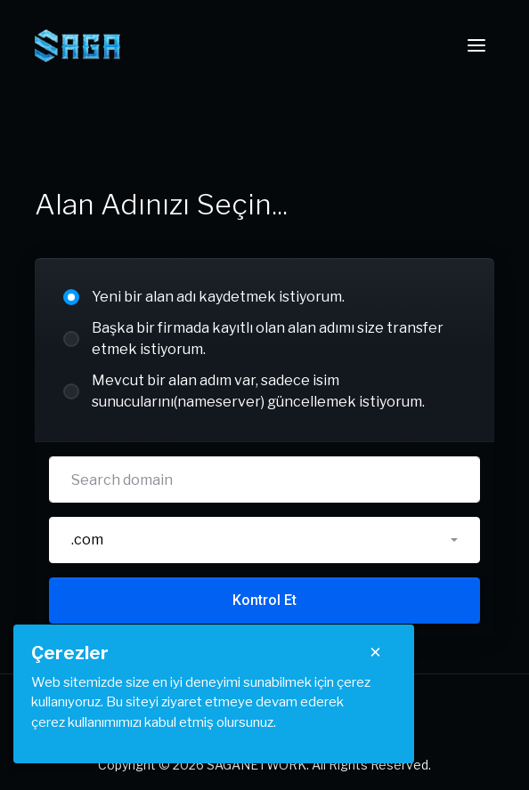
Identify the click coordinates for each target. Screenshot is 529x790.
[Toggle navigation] (476, 45)
